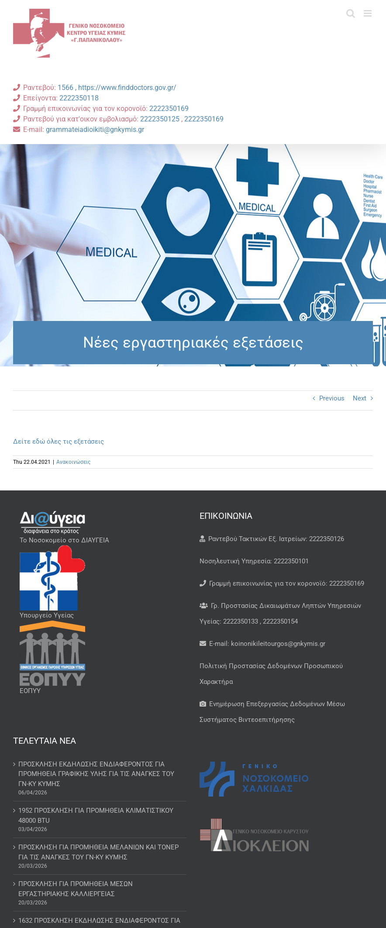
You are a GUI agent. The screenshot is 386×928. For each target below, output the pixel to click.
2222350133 (240, 621)
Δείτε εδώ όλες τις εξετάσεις (58, 441)
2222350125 (160, 119)
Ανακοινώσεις (73, 462)
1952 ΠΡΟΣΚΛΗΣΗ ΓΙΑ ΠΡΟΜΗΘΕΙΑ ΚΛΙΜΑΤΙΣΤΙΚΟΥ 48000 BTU (95, 816)
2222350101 (291, 561)
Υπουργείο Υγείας (47, 615)
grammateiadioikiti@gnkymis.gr (95, 129)
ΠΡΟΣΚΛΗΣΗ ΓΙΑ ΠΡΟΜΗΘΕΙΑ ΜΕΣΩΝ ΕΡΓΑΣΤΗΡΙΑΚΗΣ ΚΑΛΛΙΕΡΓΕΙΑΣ (75, 889)
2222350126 (326, 539)
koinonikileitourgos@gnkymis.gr (278, 644)
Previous (332, 398)
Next (359, 398)
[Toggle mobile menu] (368, 13)
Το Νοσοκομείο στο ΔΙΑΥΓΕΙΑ (64, 540)
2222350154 (280, 621)
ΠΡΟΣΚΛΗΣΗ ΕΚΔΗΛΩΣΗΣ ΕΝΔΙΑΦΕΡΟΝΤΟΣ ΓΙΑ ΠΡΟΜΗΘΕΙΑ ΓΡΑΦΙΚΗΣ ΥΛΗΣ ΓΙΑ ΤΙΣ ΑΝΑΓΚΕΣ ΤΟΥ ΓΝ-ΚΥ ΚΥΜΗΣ (96, 774)
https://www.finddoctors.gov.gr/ (127, 87)
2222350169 (169, 108)
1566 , (68, 87)
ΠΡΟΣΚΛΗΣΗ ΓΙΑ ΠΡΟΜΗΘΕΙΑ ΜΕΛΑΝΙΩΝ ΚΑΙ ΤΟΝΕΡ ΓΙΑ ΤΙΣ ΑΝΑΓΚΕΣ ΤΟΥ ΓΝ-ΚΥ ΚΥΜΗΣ (98, 852)
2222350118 (79, 98)
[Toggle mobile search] (350, 13)
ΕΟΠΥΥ (30, 691)
